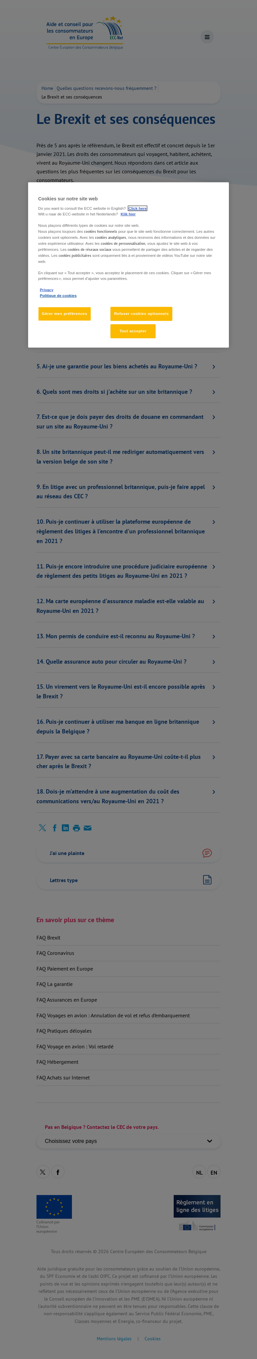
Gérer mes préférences (64, 314)
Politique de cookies (58, 296)
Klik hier (128, 214)
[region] (128, 264)
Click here (137, 208)
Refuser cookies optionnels (141, 314)
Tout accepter (133, 331)
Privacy (46, 290)
